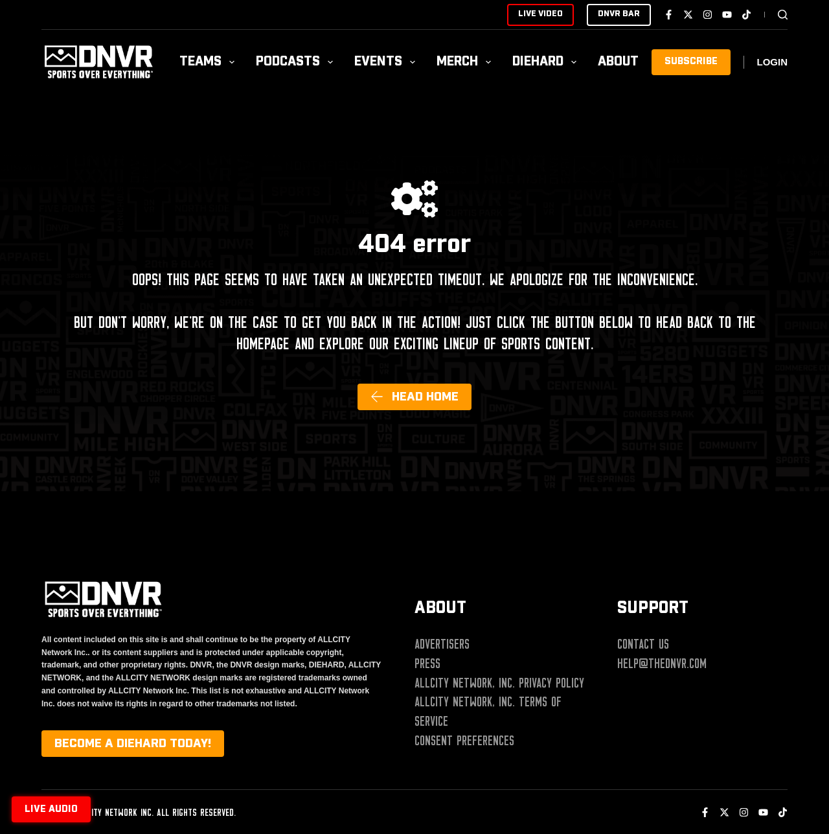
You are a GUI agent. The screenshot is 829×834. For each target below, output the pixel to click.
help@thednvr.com (662, 663)
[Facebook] (669, 14)
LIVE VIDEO (540, 13)
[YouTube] (727, 14)
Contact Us (643, 644)
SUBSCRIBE (691, 61)
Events (387, 62)
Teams (209, 62)
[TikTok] (746, 14)
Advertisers (442, 644)
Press (427, 663)
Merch (466, 62)
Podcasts (297, 62)
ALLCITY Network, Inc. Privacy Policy (499, 683)
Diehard (547, 62)
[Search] (783, 14)
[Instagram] (707, 14)
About (627, 62)
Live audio (51, 809)
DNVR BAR (619, 13)
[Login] (772, 62)
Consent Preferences (464, 741)
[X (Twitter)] (688, 14)
